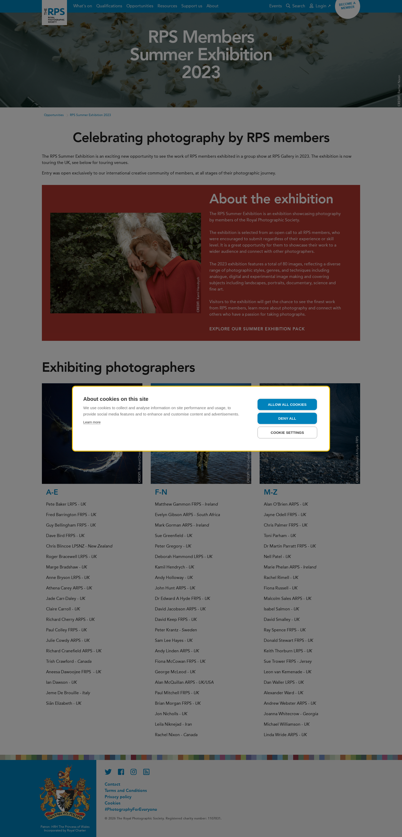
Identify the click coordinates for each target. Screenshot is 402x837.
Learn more (91, 422)
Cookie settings (287, 432)
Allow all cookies (287, 404)
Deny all (287, 418)
